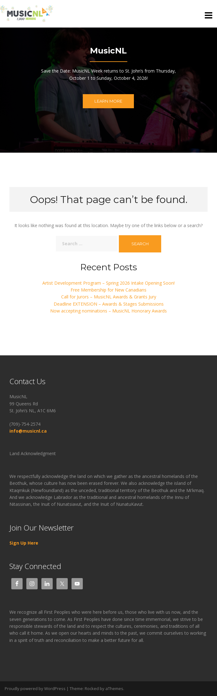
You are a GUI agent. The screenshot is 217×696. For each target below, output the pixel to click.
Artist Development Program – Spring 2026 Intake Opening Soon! (108, 283)
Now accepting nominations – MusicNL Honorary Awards (108, 311)
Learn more (108, 101)
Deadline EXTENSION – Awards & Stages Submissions (109, 304)
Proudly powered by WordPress (35, 688)
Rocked (92, 688)
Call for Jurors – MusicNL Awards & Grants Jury (108, 297)
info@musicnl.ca (28, 431)
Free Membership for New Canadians (108, 290)
